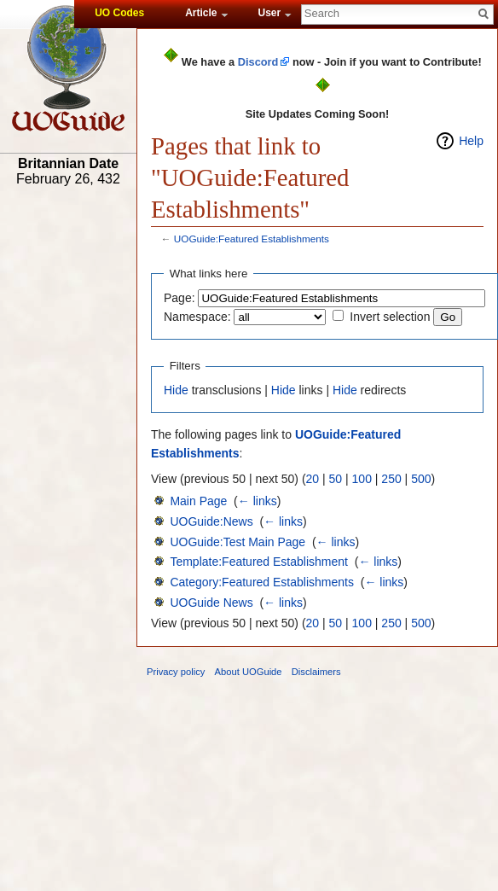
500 (421, 479)
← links (257, 501)
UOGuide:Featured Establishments (251, 238)
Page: (179, 298)
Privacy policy (176, 672)
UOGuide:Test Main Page (237, 542)
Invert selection (390, 316)
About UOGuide (248, 672)
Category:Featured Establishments (262, 582)
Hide (176, 390)
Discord (258, 61)
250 (391, 479)
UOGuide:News (211, 521)
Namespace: (197, 316)
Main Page (198, 501)
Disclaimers (316, 672)
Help (471, 141)
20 (313, 479)
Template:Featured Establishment (259, 561)
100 (362, 479)
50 (336, 479)
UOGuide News (211, 602)
